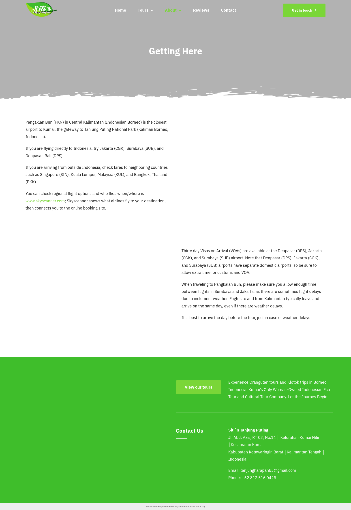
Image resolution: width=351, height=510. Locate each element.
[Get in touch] (304, 10)
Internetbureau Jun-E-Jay (192, 506)
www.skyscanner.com (45, 200)
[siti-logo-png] (41, 4)
